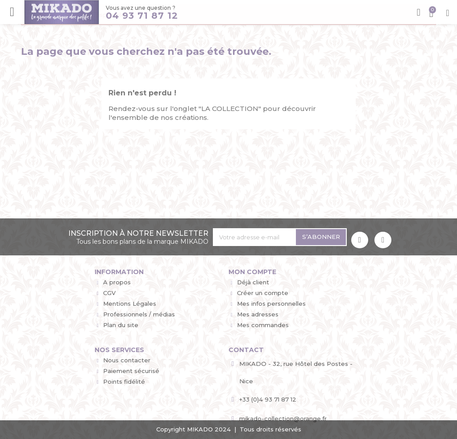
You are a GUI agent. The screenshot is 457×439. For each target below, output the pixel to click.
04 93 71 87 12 (141, 15)
